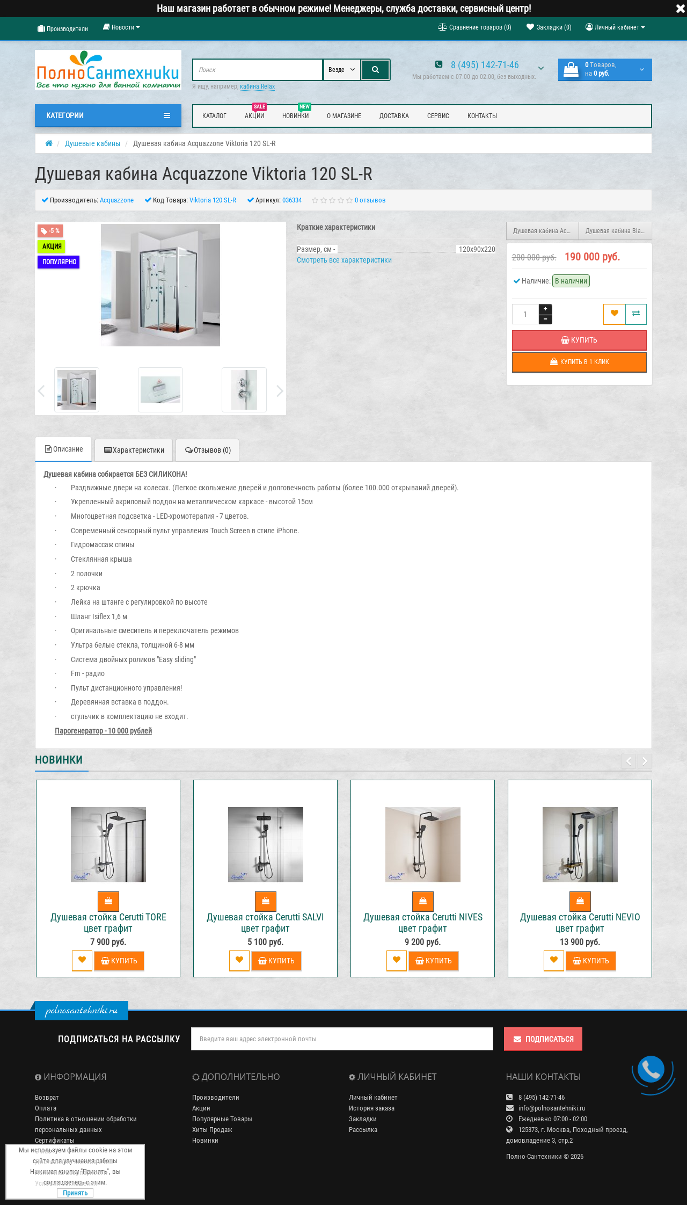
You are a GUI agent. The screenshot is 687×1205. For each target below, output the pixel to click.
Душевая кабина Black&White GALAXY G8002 (619, 231)
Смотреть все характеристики (344, 260)
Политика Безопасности (71, 1172)
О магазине (344, 116)
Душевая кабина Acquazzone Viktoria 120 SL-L (546, 231)
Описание (63, 449)
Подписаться (543, 1039)
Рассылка (363, 1130)
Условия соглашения (66, 1183)
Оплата (45, 1108)
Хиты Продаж (212, 1130)
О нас (43, 1151)
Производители (63, 29)
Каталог (214, 116)
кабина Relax (257, 86)
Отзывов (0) (207, 450)
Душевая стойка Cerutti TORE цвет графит (108, 922)
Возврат (47, 1097)
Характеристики (133, 450)
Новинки (296, 114)
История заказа (371, 1108)
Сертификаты (55, 1140)
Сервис (438, 116)
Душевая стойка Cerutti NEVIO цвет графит (580, 922)
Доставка (394, 116)
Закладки (363, 1119)
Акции (256, 114)
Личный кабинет (373, 1097)
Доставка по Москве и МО (74, 1162)
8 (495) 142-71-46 (485, 64)
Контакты (482, 116)
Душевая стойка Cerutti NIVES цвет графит (423, 922)
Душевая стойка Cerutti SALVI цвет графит (265, 922)
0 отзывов (370, 200)
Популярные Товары (222, 1119)
